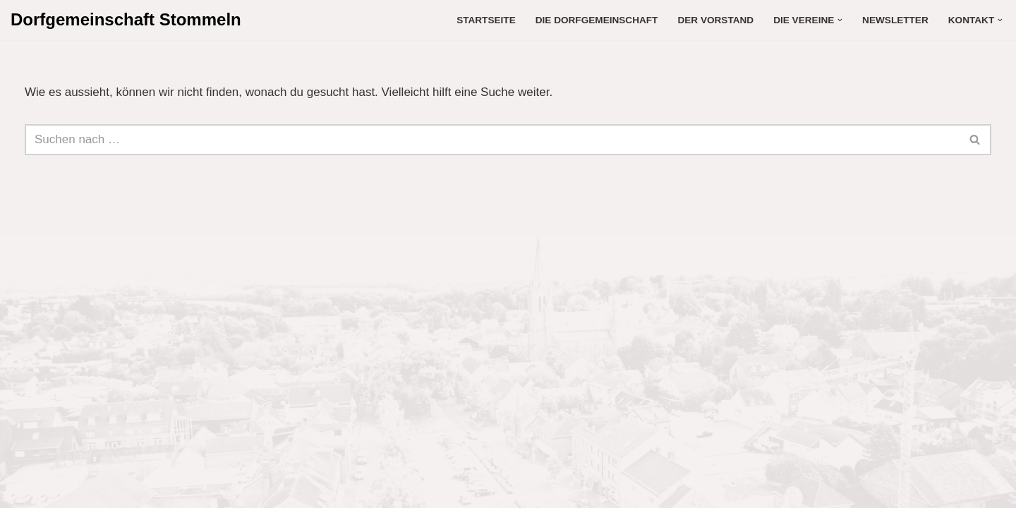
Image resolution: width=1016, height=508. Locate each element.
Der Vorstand (715, 20)
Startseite (486, 20)
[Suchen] (492, 139)
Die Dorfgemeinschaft (597, 20)
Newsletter (895, 20)
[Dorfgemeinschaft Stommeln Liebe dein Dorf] (126, 20)
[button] (839, 20)
